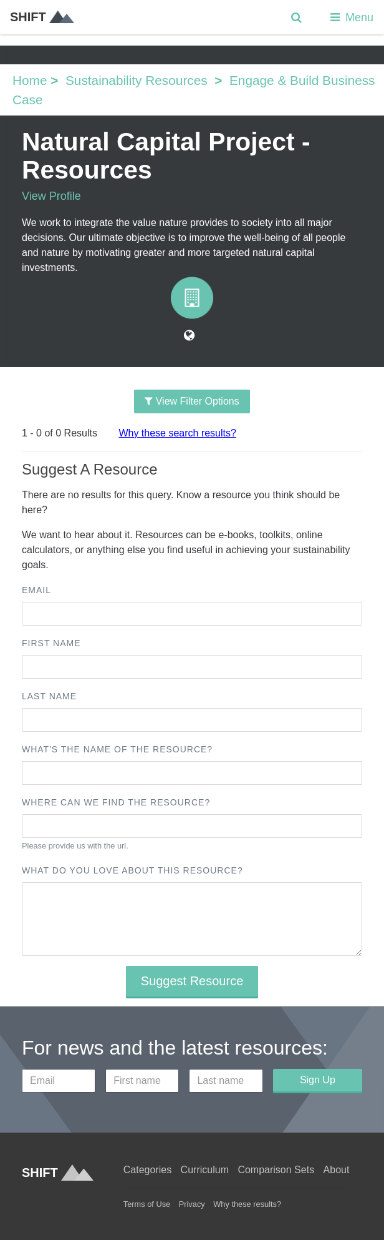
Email (36, 590)
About (337, 1169)
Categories (147, 1169)
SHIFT (42, 17)
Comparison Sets (276, 1169)
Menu (350, 17)
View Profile (51, 196)
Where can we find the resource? (116, 802)
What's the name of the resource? (117, 749)
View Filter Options (192, 401)
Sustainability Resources (136, 80)
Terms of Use (146, 1204)
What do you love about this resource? (132, 870)
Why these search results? (177, 433)
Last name (49, 696)
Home (29, 80)
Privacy (192, 1204)
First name (51, 643)
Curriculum (205, 1169)
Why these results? (247, 1204)
